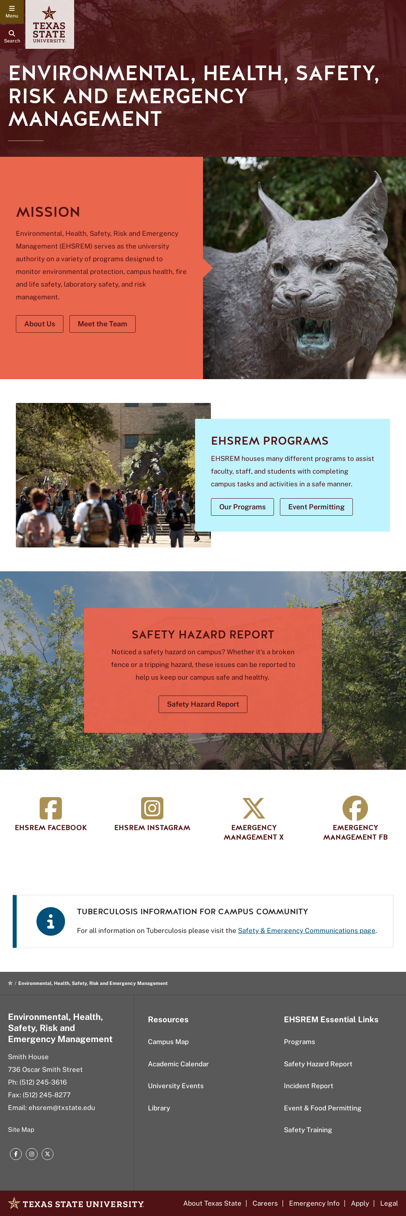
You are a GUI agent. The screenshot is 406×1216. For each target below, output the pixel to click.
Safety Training (308, 1130)
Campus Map (168, 1042)
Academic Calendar (178, 1064)
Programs (299, 1042)
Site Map (21, 1129)
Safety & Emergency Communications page (306, 931)
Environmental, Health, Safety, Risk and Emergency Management (60, 1028)
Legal (389, 1203)
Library (159, 1108)
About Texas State (212, 1203)
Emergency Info (314, 1203)
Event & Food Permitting (323, 1108)
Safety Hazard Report (318, 1064)
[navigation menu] (12, 12)
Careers (265, 1203)
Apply (360, 1203)
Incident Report (308, 1086)
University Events (176, 1086)
